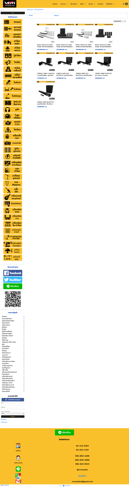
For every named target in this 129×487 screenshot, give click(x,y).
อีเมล (2, 403)
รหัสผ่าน (3, 407)
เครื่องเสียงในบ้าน (39, 10)
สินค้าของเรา (30, 10)
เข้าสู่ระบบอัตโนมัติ (5, 412)
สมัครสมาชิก (4, 422)
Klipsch (56, 15)
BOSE (31, 15)
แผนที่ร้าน (82, 475)
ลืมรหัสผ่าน (3, 419)
